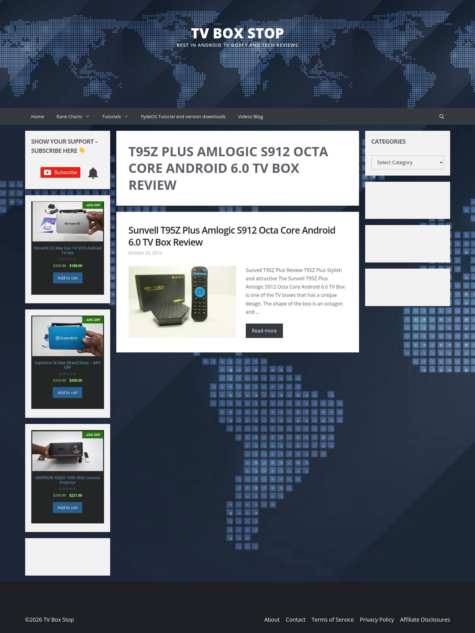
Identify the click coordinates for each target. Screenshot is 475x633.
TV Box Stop (237, 32)
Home (37, 116)
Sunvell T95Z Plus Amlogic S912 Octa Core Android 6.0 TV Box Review (232, 236)
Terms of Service (333, 619)
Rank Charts (76, 116)
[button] (441, 116)
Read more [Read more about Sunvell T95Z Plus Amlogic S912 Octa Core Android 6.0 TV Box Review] (264, 330)
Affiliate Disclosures (425, 619)
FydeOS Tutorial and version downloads (183, 116)
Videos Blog (250, 116)
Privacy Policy (377, 619)
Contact (295, 619)
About (272, 619)
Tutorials (118, 116)
